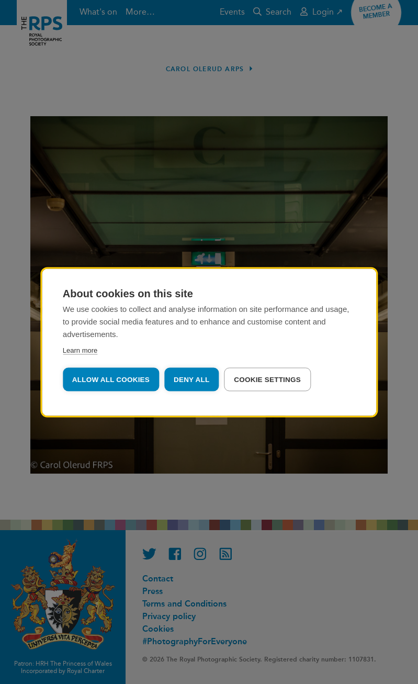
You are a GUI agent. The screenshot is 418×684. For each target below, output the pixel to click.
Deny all (191, 379)
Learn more (80, 350)
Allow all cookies (111, 379)
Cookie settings (267, 379)
